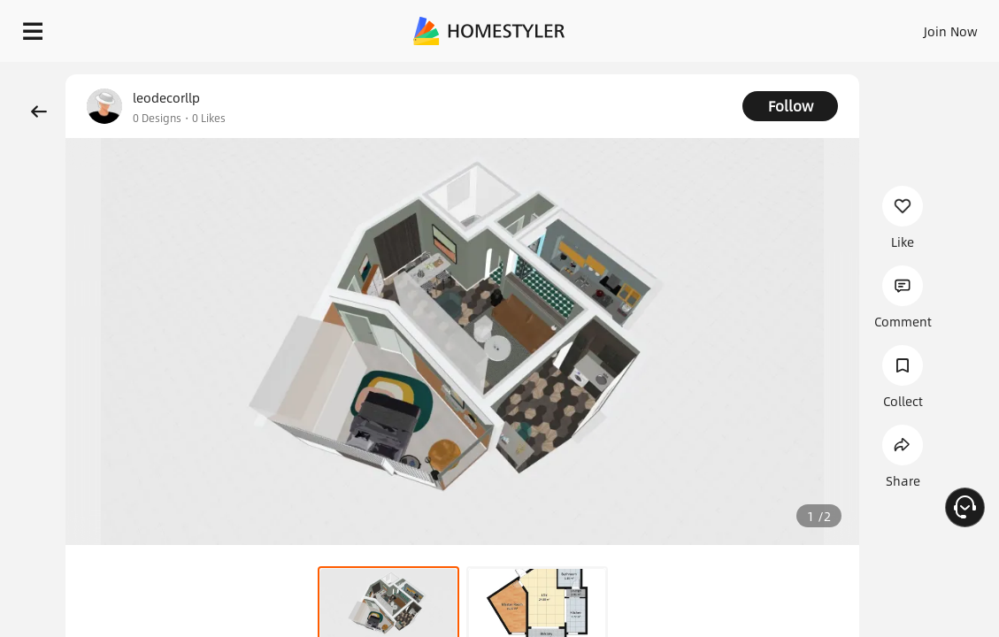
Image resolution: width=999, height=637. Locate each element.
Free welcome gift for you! (679, 71)
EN (834, 26)
